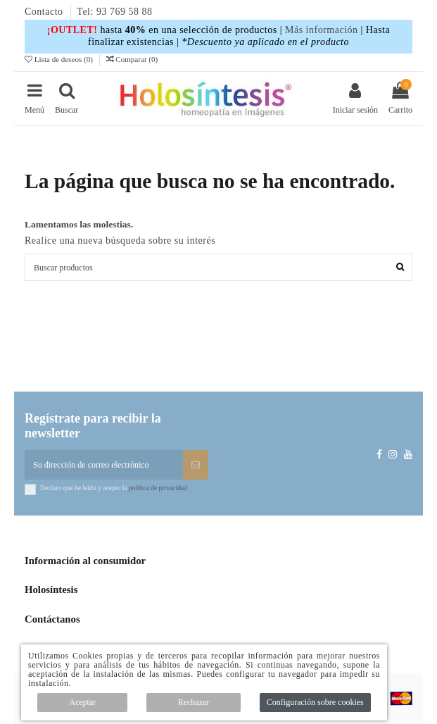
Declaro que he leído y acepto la (113, 488)
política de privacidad (158, 488)
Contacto (45, 11)
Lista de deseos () (60, 59)
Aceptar (82, 702)
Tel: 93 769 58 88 (114, 11)
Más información (321, 30)
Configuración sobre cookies (315, 702)
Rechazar (194, 702)
